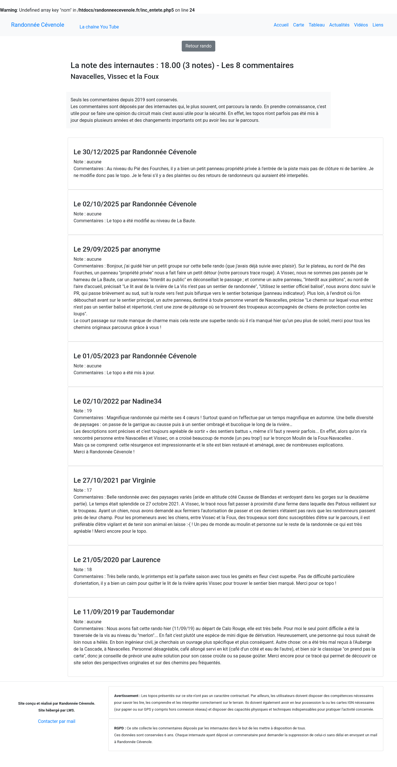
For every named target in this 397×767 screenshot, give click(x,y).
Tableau (316, 25)
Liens (378, 25)
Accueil (281, 25)
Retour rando (198, 46)
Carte (298, 25)
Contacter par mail (56, 721)
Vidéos (361, 25)
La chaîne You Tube (99, 27)
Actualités (339, 25)
